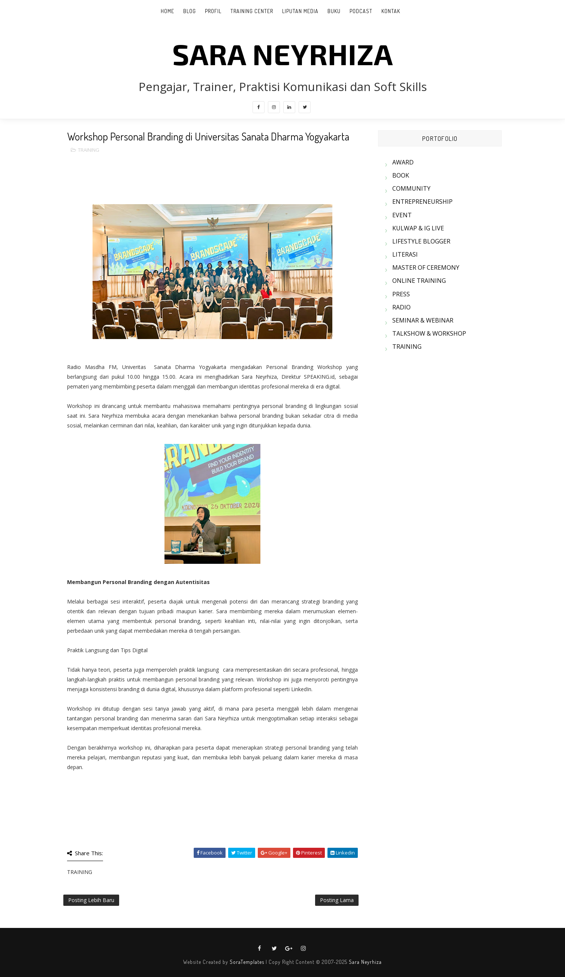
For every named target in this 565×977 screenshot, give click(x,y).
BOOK (400, 175)
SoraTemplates (247, 962)
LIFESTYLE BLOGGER (421, 241)
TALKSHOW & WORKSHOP (429, 333)
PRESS (401, 294)
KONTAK (390, 11)
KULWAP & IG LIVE (418, 228)
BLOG (189, 11)
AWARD (403, 162)
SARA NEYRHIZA (282, 53)
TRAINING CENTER (251, 11)
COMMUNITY (411, 188)
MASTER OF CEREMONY (425, 267)
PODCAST (361, 11)
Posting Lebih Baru (91, 900)
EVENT (402, 215)
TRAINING (88, 149)
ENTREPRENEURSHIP (422, 201)
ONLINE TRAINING (419, 280)
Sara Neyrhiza (365, 962)
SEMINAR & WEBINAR (422, 320)
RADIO (401, 307)
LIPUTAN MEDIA (300, 11)
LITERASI (405, 254)
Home (167, 11)
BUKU (334, 11)
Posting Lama (337, 900)
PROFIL (213, 11)
